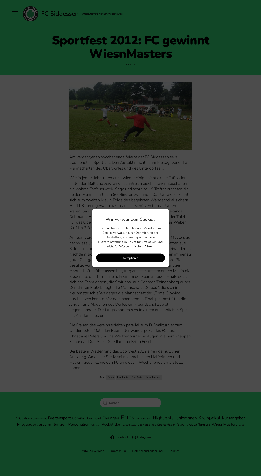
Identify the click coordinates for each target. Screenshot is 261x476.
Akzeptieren (130, 258)
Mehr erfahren (144, 246)
